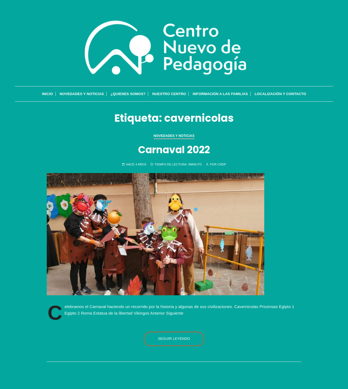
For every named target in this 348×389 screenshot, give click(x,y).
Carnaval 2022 (174, 150)
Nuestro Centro (169, 94)
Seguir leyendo (174, 339)
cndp (221, 164)
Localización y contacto (280, 94)
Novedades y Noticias (82, 94)
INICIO (47, 94)
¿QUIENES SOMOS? (128, 94)
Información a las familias (220, 94)
